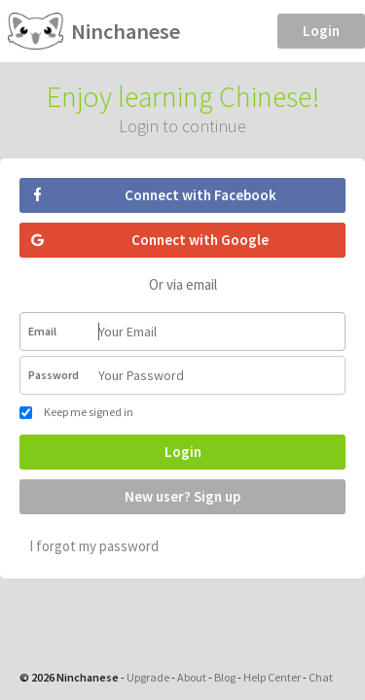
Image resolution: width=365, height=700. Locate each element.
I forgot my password (94, 546)
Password (53, 375)
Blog (225, 677)
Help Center (272, 677)
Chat (321, 677)
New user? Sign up (182, 496)
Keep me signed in (76, 411)
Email (42, 331)
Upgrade (148, 677)
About (191, 677)
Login (321, 30)
